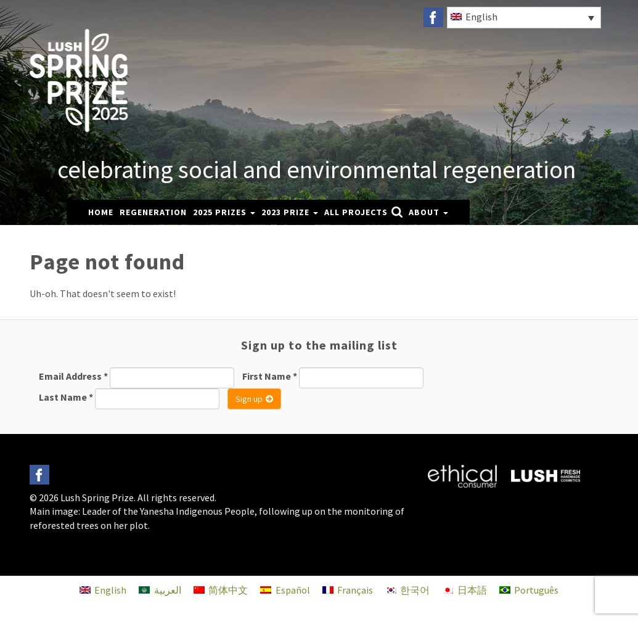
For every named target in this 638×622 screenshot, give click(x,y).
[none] (523, 17)
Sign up (254, 398)
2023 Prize (289, 212)
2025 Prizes (224, 212)
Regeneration (153, 212)
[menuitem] (524, 17)
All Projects (356, 212)
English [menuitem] (481, 16)
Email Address (73, 376)
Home (100, 212)
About (428, 212)
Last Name (66, 397)
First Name (269, 376)
